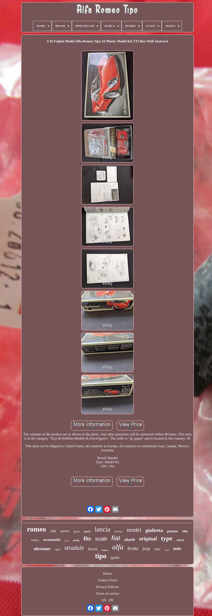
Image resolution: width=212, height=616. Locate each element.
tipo (100, 556)
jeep (146, 548)
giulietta (154, 530)
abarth (129, 539)
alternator (42, 548)
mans (167, 550)
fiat (115, 538)
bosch (92, 549)
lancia (102, 529)
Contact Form (107, 580)
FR (111, 600)
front (67, 540)
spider (115, 558)
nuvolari (118, 531)
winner (35, 540)
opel (57, 549)
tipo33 (87, 531)
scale (101, 539)
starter (65, 531)
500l (53, 531)
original (148, 539)
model (134, 530)
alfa (117, 547)
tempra (104, 550)
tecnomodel (51, 540)
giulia (77, 531)
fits (87, 538)
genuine (172, 531)
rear (157, 549)
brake (133, 548)
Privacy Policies (107, 587)
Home (107, 574)
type (166, 538)
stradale (74, 547)
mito (177, 548)
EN (104, 600)
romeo (36, 529)
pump (76, 540)
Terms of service (107, 593)
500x (185, 531)
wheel (180, 540)
